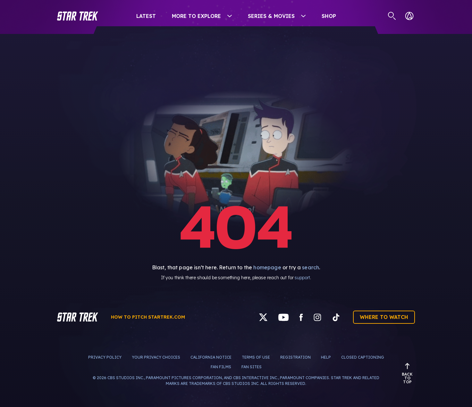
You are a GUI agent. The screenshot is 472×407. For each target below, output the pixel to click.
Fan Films (221, 366)
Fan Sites (251, 366)
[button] (77, 16)
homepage (267, 267)
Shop (329, 16)
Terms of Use (256, 357)
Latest (146, 16)
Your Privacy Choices (156, 357)
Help (326, 357)
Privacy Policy (105, 357)
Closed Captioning (362, 357)
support (302, 278)
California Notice (211, 357)
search (310, 267)
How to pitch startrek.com (148, 317)
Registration (295, 357)
